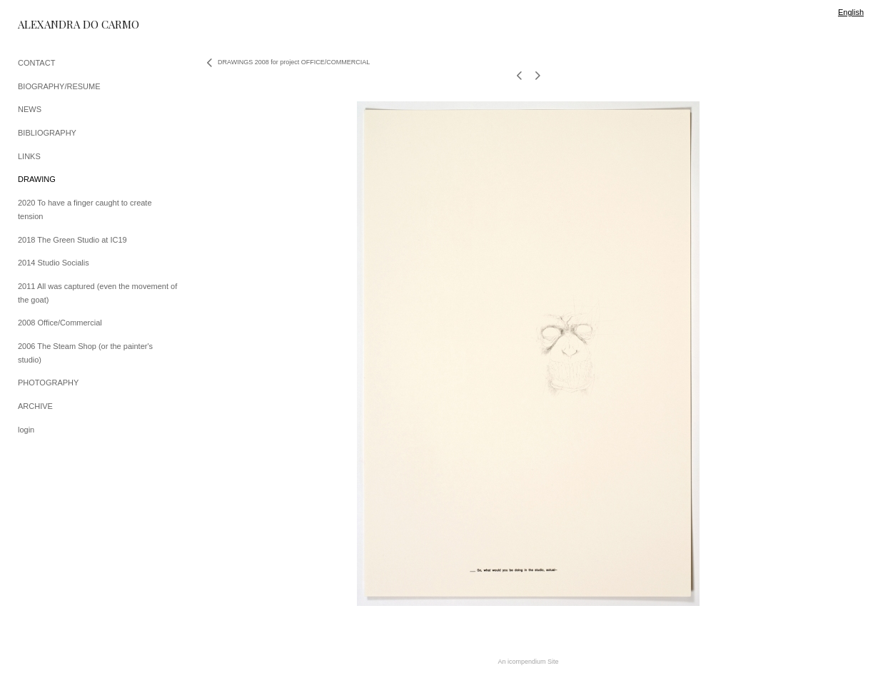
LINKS (29, 156)
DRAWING (37, 179)
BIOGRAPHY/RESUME (59, 86)
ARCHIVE (35, 406)
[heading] (53, 24)
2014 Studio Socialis (53, 262)
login (26, 429)
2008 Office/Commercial (60, 322)
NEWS (29, 109)
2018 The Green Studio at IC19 (72, 240)
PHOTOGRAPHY (48, 382)
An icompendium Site (528, 661)
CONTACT (36, 63)
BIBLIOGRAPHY (47, 132)
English (851, 12)
